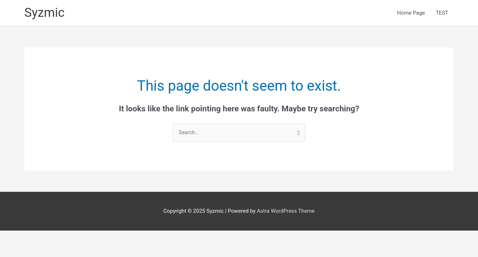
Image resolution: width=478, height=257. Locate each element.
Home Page (411, 13)
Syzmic (44, 12)
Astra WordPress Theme (286, 211)
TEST (442, 13)
